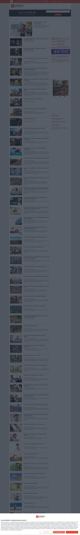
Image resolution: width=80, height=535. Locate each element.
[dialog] (40, 524)
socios (10, 522)
